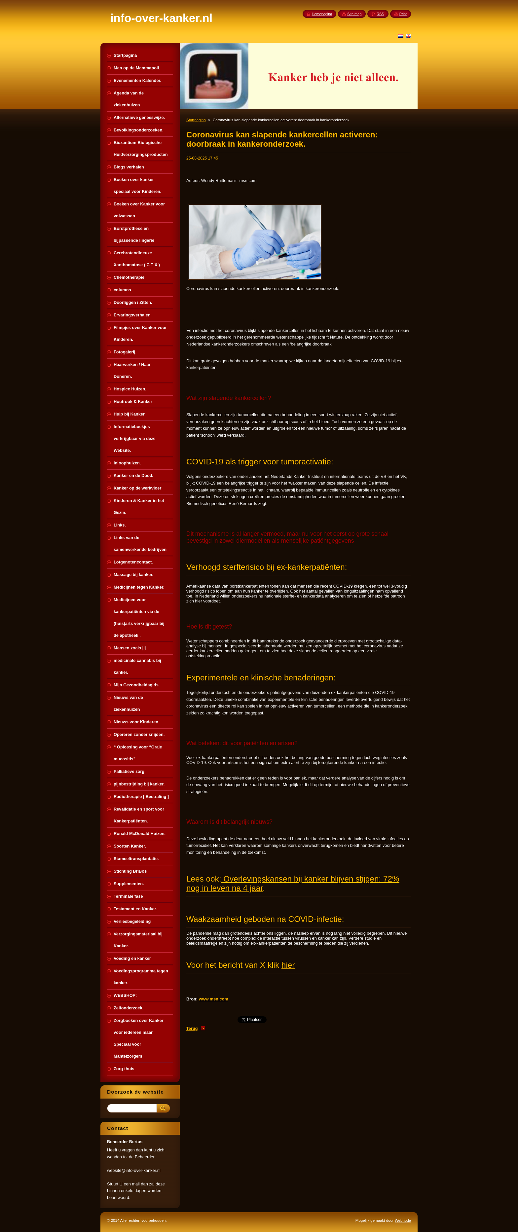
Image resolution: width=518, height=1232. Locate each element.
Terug (192, 1028)
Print (403, 14)
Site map (354, 14)
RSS (380, 14)
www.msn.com (213, 998)
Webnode (403, 1220)
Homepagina (322, 14)
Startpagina (196, 120)
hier (288, 964)
